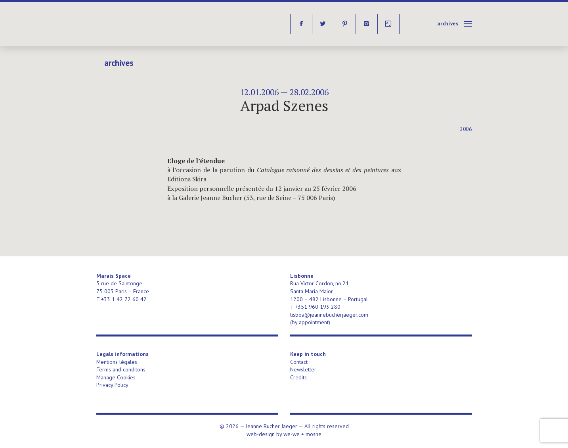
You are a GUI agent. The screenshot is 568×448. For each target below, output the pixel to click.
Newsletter (303, 369)
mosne (313, 434)
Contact (299, 361)
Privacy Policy (112, 384)
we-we (291, 434)
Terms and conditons (120, 369)
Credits (298, 377)
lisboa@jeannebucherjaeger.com (329, 314)
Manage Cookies (116, 377)
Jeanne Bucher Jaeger (157, 24)
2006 (466, 129)
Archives (447, 23)
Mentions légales (116, 361)
